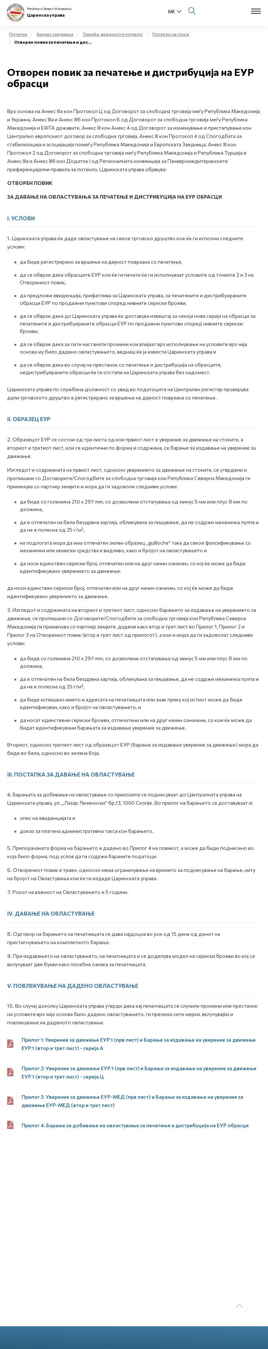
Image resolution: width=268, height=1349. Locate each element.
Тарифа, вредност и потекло (113, 33)
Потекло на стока (170, 33)
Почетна (18, 33)
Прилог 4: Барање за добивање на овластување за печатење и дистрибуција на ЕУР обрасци (135, 1125)
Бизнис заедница (55, 33)
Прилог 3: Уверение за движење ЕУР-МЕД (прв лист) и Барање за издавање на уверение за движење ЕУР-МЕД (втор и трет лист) (132, 1101)
